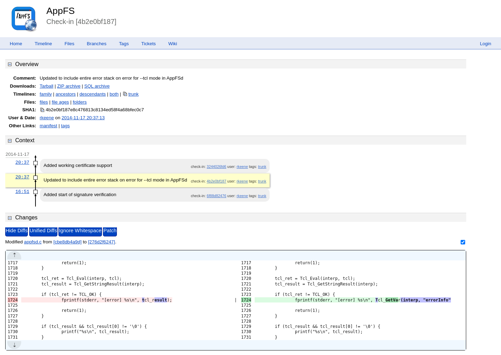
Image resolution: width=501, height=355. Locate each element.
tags (65, 125)
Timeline (43, 43)
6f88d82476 (216, 196)
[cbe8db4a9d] (68, 241)
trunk (133, 94)
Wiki (172, 43)
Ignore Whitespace (80, 230)
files (44, 102)
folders (80, 102)
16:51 (22, 191)
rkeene (47, 117)
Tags (124, 43)
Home (16, 43)
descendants (92, 94)
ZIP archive (68, 86)
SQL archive (97, 86)
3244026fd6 (216, 166)
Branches (96, 43)
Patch (109, 230)
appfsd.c (32, 241)
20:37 (22, 162)
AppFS (60, 11)
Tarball (46, 86)
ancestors (66, 94)
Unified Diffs (43, 230)
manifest (48, 125)
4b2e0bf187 (216, 181)
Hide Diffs (16, 230)
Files (69, 43)
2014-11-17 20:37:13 (83, 117)
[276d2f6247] (101, 241)
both (114, 94)
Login (485, 43)
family (46, 94)
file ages (60, 102)
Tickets (148, 43)
